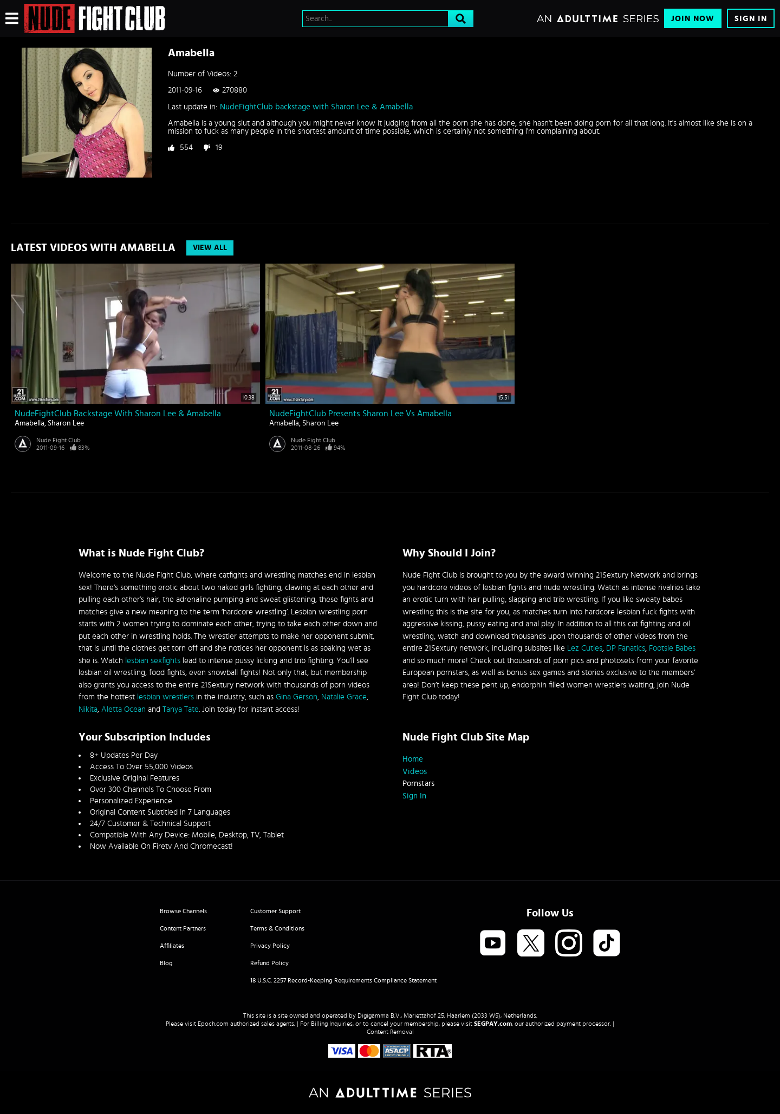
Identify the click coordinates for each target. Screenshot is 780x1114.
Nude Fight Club (58, 440)
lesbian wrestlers (165, 697)
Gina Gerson (296, 697)
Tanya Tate (180, 709)
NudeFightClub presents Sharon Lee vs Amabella (360, 413)
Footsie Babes (672, 648)
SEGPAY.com (493, 1023)
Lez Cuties (584, 648)
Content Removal (390, 1031)
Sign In (750, 19)
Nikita (88, 709)
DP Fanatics (625, 648)
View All (210, 248)
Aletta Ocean (123, 709)
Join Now (692, 19)
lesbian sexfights (152, 661)
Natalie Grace (344, 697)
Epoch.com (213, 1023)
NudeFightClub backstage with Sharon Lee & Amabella (316, 107)
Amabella (29, 423)
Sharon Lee (66, 423)
